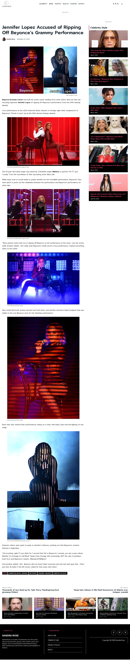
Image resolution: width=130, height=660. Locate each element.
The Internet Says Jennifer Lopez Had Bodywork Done (107, 52)
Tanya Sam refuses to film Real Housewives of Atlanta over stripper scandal (101, 591)
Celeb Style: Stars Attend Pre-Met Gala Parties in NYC (107, 167)
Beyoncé (33, 573)
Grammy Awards (44, 573)
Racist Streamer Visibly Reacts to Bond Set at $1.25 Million (16, 614)
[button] (122, 4)
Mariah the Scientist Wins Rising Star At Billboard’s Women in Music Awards (108, 195)
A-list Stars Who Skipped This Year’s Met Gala (107, 109)
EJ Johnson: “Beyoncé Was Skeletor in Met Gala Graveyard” (107, 80)
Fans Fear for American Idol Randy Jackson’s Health (46, 614)
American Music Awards (18, 573)
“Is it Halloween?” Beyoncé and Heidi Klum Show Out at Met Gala (107, 138)
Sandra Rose (11, 39)
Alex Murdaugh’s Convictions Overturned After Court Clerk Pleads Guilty (80, 614)
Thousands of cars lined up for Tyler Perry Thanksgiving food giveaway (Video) (30, 591)
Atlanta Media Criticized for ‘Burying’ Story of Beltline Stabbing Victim (113, 614)
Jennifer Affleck (59, 573)
